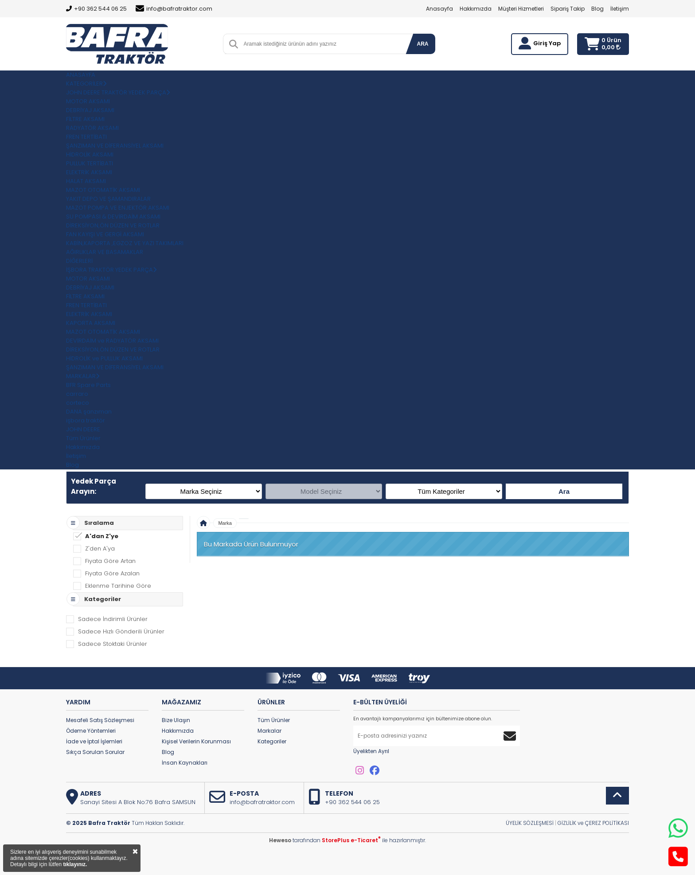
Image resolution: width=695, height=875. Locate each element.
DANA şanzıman (89, 411)
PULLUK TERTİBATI (89, 163)
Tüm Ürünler (274, 720)
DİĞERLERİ (79, 261)
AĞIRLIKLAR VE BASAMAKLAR (104, 252)
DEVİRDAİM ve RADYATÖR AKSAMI (112, 340)
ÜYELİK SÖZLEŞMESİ (530, 823)
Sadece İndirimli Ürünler (113, 619)
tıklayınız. (75, 864)
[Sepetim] (592, 44)
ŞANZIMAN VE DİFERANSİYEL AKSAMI (115, 145)
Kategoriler (272, 741)
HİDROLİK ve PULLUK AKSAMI (104, 358)
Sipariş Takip (568, 8)
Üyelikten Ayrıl (371, 751)
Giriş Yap (547, 43)
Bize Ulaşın (176, 720)
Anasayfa (439, 8)
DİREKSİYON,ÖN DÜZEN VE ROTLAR (113, 225)
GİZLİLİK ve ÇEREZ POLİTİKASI (593, 823)
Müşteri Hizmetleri (521, 8)
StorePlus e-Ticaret (351, 840)
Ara (564, 491)
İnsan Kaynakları (184, 762)
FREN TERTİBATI (86, 137)
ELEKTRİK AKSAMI (89, 172)
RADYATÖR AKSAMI (92, 128)
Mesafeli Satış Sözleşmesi (100, 720)
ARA (423, 44)
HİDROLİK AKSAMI (89, 154)
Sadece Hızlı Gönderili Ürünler (121, 631)
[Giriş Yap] (525, 43)
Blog (597, 8)
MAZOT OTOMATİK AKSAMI (103, 190)
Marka (225, 523)
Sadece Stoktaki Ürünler (112, 644)
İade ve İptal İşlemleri (94, 741)
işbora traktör (85, 420)
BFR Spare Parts (88, 385)
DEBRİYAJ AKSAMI (90, 110)
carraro (77, 394)
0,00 (611, 47)
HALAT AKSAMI (86, 181)
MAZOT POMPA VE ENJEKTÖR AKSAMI (117, 207)
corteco (77, 402)
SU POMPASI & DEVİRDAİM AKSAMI (113, 216)
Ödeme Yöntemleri (91, 730)
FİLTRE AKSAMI (85, 119)
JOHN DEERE (83, 429)
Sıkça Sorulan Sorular (95, 752)
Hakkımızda (476, 8)
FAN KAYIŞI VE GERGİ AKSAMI (105, 234)
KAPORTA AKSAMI (90, 323)
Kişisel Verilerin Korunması (196, 741)
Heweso (280, 840)
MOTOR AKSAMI (88, 101)
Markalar (269, 730)
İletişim (619, 8)
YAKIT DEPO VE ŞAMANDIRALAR (108, 199)
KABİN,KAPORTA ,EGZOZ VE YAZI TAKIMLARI (125, 243)
